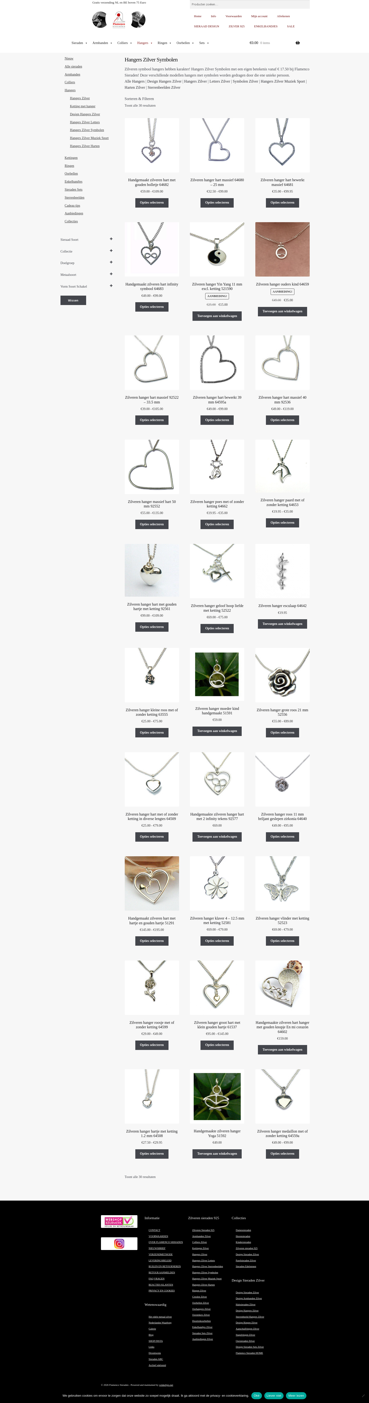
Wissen (73, 300)
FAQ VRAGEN (156, 1278)
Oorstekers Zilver (201, 1315)
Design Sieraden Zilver (247, 1254)
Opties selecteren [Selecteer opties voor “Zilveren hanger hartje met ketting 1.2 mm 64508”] (152, 1153)
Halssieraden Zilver (246, 1304)
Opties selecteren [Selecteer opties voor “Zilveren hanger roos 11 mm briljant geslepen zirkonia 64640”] (282, 836)
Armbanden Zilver (201, 1236)
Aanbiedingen (74, 213)
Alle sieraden (73, 66)
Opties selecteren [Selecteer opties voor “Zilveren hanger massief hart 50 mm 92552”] (152, 524)
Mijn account (259, 16)
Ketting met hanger (82, 106)
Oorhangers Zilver (201, 1309)
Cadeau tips (72, 205)
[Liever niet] (363, 1395)
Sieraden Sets (74, 189)
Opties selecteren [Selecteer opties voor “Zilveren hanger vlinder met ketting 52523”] (282, 941)
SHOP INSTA (156, 1341)
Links (151, 1347)
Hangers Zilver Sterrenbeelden (207, 1266)
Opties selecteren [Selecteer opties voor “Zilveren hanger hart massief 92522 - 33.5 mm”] (152, 420)
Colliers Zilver (199, 1242)
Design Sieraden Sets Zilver (250, 1347)
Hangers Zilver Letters (85, 122)
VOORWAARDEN (158, 1236)
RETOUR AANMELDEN (162, 1272)
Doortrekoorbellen (201, 1321)
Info (213, 16)
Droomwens (155, 1353)
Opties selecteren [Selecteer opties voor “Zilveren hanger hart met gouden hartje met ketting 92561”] (152, 627)
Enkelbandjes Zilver (202, 1327)
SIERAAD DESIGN (206, 26)
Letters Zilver (219, 81)
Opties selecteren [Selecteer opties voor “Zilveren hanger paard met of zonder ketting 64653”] (282, 522)
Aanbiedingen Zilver (202, 1339)
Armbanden (102, 43)
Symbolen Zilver (245, 81)
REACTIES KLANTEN (161, 1284)
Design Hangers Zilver (164, 81)
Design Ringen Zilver (246, 1322)
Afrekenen (283, 16)
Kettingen (71, 158)
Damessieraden (243, 1230)
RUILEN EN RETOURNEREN (165, 1266)
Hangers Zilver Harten (85, 146)
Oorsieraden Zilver (245, 1341)
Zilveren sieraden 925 (247, 1248)
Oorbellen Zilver (200, 1303)
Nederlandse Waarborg (160, 1322)
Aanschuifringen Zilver (247, 1328)
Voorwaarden (233, 16)
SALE (291, 26)
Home (197, 16)
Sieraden (80, 43)
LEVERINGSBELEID (160, 1260)
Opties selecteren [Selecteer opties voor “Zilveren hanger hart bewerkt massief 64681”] (282, 202)
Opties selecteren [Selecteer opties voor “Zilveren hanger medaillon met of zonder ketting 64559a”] (282, 1153)
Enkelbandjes (73, 181)
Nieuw (69, 58)
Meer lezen (296, 1395)
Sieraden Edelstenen (246, 1266)
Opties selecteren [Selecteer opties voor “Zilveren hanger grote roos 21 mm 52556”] (282, 732)
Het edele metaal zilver (160, 1316)
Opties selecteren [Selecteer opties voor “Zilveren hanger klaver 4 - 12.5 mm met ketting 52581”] (217, 941)
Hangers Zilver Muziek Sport (283, 81)
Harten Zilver (135, 87)
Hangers (145, 43)
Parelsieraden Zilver (246, 1260)
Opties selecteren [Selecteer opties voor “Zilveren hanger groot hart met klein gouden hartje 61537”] (217, 1045)
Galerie (152, 1328)
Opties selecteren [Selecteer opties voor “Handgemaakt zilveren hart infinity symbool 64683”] (152, 307)
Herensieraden (243, 1236)
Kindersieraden (243, 1242)
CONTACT (154, 1230)
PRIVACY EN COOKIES (162, 1290)
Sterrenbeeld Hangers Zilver (250, 1316)
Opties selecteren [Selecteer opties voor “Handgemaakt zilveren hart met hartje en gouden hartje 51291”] (152, 941)
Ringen (165, 43)
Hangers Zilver (195, 81)
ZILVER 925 (237, 26)
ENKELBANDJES (266, 26)
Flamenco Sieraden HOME (249, 1353)
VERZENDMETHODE (161, 1254)
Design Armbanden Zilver (249, 1298)
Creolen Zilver (199, 1296)
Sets (204, 43)
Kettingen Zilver (200, 1248)
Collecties (71, 221)
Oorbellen (185, 43)
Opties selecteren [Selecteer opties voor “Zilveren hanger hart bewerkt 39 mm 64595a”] (217, 420)
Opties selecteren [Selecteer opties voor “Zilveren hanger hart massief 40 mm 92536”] (282, 420)
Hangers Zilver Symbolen (87, 130)
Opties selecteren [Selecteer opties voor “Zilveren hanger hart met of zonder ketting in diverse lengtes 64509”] (152, 836)
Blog (151, 1335)
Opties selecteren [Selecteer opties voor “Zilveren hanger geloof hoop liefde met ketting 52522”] (217, 628)
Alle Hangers (135, 81)
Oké (257, 1395)
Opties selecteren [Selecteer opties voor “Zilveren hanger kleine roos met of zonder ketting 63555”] (152, 732)
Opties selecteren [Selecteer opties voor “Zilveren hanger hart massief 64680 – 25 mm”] (217, 202)
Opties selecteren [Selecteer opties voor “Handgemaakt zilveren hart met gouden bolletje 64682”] (152, 202)
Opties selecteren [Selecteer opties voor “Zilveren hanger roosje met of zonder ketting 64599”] (152, 1045)
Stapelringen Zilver (245, 1335)
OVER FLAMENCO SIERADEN (166, 1242)
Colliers (124, 43)
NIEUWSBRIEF (157, 1248)
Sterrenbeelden (74, 197)
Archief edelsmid (157, 1365)
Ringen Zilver (199, 1290)
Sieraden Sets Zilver (202, 1333)
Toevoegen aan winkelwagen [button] (217, 316)
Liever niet (274, 1395)
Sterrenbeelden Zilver (164, 87)
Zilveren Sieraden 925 (203, 1230)
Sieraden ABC (156, 1359)
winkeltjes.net (166, 1385)
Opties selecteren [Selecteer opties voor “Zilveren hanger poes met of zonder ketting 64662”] (217, 524)
